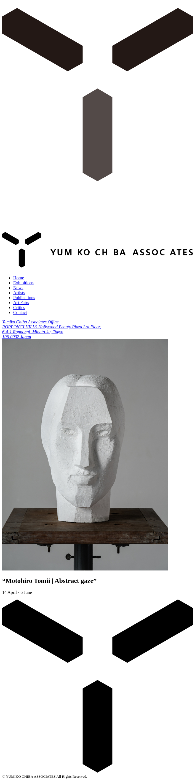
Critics (19, 307)
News (18, 287)
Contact (20, 312)
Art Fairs (21, 302)
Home (18, 277)
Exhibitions (23, 282)
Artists (19, 292)
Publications (24, 297)
